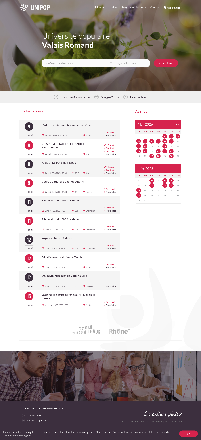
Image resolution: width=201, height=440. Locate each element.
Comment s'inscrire (75, 97)
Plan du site (177, 422)
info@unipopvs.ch (36, 420)
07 (158, 141)
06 (152, 141)
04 (139, 141)
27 (152, 156)
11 (139, 146)
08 (165, 141)
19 (145, 151)
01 (165, 136)
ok (188, 433)
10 (152, 185)
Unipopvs (99, 7)
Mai (145, 124)
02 (171, 136)
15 (165, 146)
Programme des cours (133, 7)
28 (158, 156)
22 (165, 151)
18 (139, 151)
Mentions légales (160, 422)
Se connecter (174, 7)
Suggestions (110, 97)
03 (178, 136)
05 (145, 141)
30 (171, 156)
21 (158, 151)
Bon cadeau (138, 97)
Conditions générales (138, 422)
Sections (113, 7)
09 (171, 141)
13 (171, 185)
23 (171, 151)
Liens (122, 422)
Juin (145, 169)
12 (145, 146)
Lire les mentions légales (18, 435)
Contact (154, 7)
